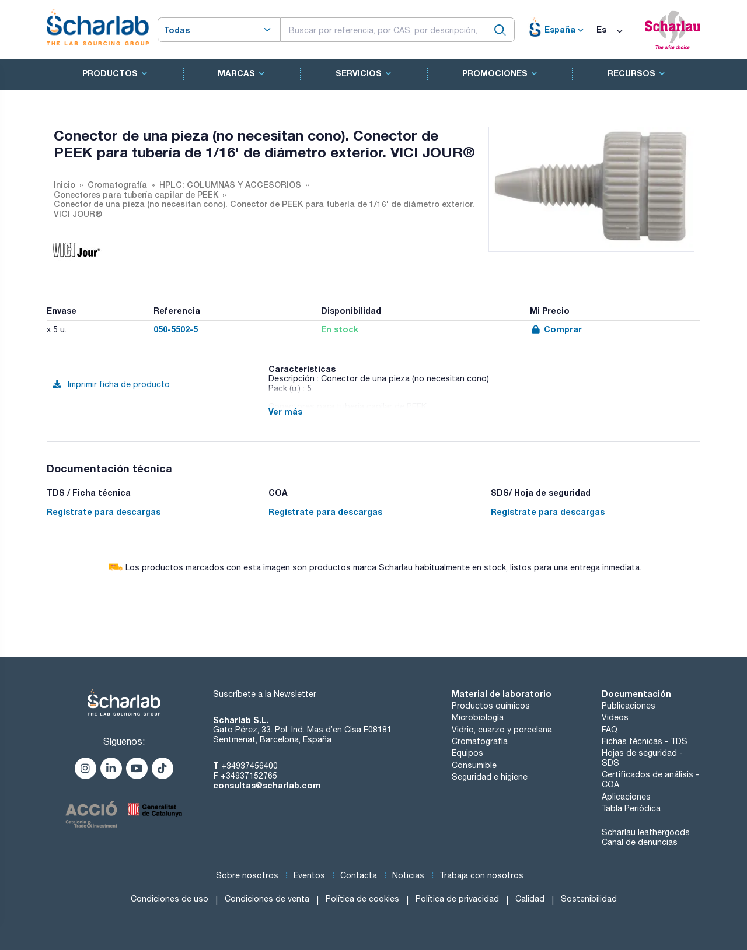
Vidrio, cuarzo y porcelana (502, 729)
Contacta (358, 875)
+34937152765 (249, 775)
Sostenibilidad (589, 898)
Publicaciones (628, 705)
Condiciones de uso (169, 898)
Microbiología (478, 717)
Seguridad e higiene (490, 776)
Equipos (467, 753)
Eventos (309, 875)
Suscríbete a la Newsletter (264, 694)
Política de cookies (362, 898)
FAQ (609, 729)
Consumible (474, 765)
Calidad (529, 898)
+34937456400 (249, 765)
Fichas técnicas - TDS (644, 741)
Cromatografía (480, 741)
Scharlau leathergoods (646, 832)
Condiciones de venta (267, 898)
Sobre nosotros (247, 875)
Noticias (408, 875)
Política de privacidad (457, 898)
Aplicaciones (626, 796)
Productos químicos (491, 705)
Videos (615, 717)
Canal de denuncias (640, 842)
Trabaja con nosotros (481, 875)
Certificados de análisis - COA (650, 779)
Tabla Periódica (631, 808)
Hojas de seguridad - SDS (642, 757)
